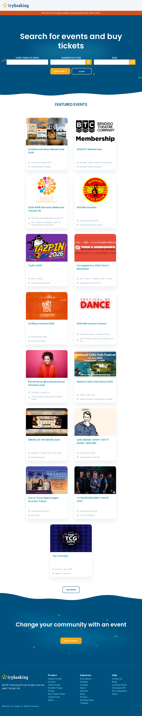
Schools (83, 697)
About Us (6, 706)
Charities (84, 682)
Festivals (84, 691)
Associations (85, 679)
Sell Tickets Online (56, 694)
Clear (82, 71)
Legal (16, 706)
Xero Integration (119, 691)
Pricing (51, 691)
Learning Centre (119, 685)
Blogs (114, 682)
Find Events (60, 71)
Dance (83, 688)
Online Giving (54, 685)
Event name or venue (27, 58)
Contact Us (117, 679)
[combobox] (71, 62)
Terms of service (31, 706)
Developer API (118, 688)
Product (51, 682)
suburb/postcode (71, 58)
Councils (84, 685)
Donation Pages (55, 688)
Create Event (71, 641)
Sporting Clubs (86, 700)
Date (114, 58)
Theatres (84, 703)
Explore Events (55, 679)
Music (82, 694)
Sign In (51, 700)
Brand (114, 694)
